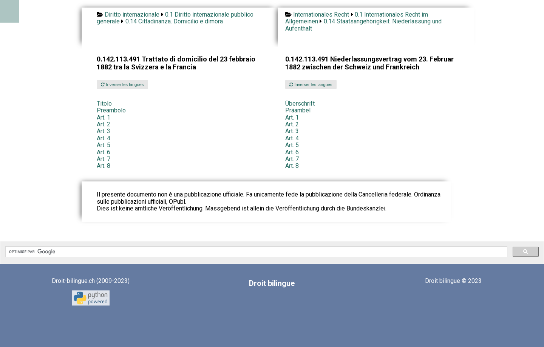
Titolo (104, 103)
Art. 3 (103, 131)
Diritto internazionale (132, 14)
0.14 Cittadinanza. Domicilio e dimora (174, 21)
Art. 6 (103, 152)
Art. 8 (103, 165)
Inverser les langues (122, 84)
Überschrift (300, 103)
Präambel (298, 110)
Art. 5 (103, 145)
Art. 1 (103, 117)
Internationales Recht (321, 14)
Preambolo (111, 110)
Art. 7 (103, 159)
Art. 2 (103, 124)
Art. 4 (103, 138)
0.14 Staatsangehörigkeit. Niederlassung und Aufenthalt (363, 25)
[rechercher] (255, 252)
